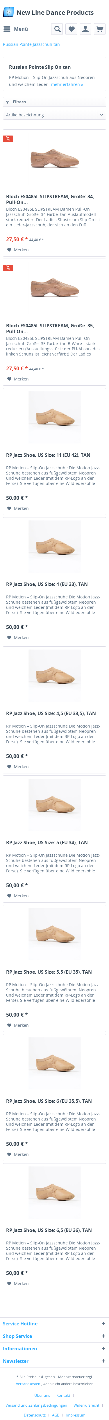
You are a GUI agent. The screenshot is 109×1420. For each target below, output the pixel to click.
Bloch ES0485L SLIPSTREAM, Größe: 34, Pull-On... (50, 199)
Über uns (42, 1395)
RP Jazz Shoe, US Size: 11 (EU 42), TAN (48, 455)
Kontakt (63, 1395)
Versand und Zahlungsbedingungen (36, 1405)
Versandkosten (28, 1383)
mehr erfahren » (67, 84)
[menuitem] (15, 29)
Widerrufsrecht (86, 1405)
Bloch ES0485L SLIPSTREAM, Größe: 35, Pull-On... (50, 328)
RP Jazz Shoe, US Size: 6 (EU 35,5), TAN (49, 1101)
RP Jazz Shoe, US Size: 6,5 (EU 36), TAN (49, 1230)
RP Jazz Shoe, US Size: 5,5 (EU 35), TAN (49, 972)
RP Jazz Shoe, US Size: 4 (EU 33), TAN (47, 584)
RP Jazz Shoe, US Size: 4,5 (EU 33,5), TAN (51, 713)
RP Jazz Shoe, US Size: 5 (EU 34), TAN (47, 843)
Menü (15, 28)
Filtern (16, 101)
